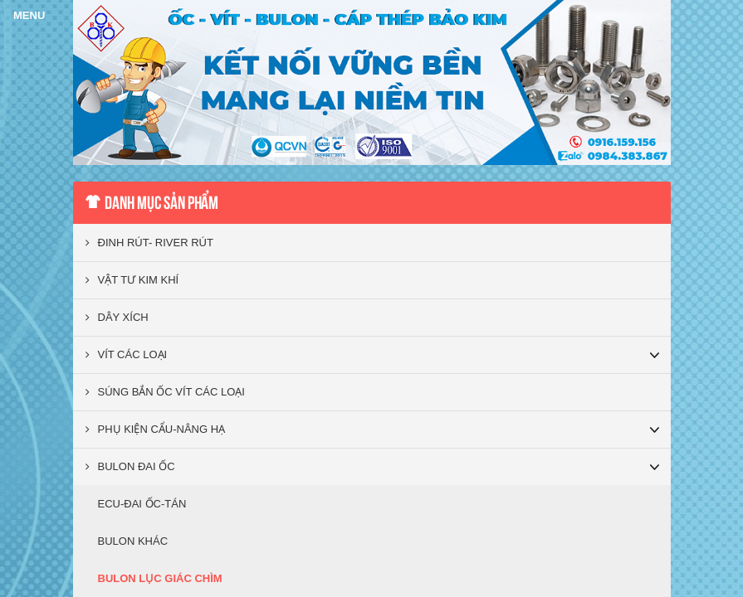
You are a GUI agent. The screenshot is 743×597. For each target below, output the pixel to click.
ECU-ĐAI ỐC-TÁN (142, 504)
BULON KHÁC (133, 541)
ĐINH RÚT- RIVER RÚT (149, 242)
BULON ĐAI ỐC (130, 466)
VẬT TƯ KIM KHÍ (132, 280)
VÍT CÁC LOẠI (127, 354)
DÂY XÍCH (117, 317)
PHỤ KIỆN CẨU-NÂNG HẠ (156, 429)
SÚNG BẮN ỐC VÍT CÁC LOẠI (165, 392)
